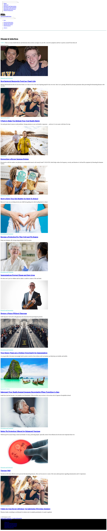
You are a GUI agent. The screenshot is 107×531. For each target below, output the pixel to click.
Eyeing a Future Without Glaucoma (14, 314)
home (5, 20)
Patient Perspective (8, 10)
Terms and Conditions (6, 518)
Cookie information (17, 518)
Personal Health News (6, 16)
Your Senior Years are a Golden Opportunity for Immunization (24, 353)
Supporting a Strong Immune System (15, 159)
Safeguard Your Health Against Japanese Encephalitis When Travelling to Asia (30, 392)
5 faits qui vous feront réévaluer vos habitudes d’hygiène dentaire (25, 509)
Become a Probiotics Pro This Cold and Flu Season (19, 237)
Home (5, 3)
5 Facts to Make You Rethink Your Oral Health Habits (20, 121)
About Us (6, 4)
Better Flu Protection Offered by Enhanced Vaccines (20, 431)
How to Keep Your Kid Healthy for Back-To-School (19, 199)
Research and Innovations (10, 6)
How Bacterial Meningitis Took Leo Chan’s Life (18, 81)
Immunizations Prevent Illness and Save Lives (18, 275)
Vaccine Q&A (5, 471)
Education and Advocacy (10, 9)
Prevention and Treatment (10, 7)
